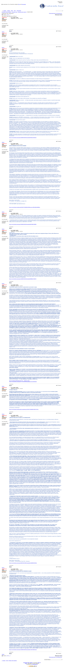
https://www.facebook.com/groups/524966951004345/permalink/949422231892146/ (22, 137)
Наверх (3, 31)
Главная (5, 10)
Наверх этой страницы (13, 660)
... (9, 14)
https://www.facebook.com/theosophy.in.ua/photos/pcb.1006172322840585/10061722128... (24, 409)
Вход (19, 4)
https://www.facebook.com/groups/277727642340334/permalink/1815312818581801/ (23, 381)
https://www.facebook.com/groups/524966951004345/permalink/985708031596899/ (22, 224)
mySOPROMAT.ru (35, 664)
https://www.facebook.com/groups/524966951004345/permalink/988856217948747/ (22, 278)
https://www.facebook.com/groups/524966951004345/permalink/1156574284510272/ (23, 649)
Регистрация (24, 4)
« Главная (3, 660)
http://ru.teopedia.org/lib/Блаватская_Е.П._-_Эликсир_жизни (19, 380)
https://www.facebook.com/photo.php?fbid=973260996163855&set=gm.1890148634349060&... (24, 207)
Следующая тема (59, 13)
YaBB (26, 663)
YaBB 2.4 (38, 662)
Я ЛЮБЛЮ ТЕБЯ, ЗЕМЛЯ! (28, 662)
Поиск (12, 10)
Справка (8, 10)
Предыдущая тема (52, 13)
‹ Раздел (7, 660)
